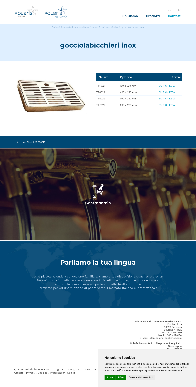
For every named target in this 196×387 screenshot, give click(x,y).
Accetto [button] (110, 377)
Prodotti (153, 16)
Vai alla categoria (29, 142)
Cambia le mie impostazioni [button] (140, 377)
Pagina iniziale (59, 27)
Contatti (174, 16)
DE (168, 9)
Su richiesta (166, 85)
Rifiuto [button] (121, 377)
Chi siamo (130, 16)
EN (179, 9)
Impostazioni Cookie (63, 373)
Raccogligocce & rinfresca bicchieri (101, 27)
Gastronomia (75, 27)
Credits (19, 373)
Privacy (30, 373)
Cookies (43, 373)
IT (174, 9)
